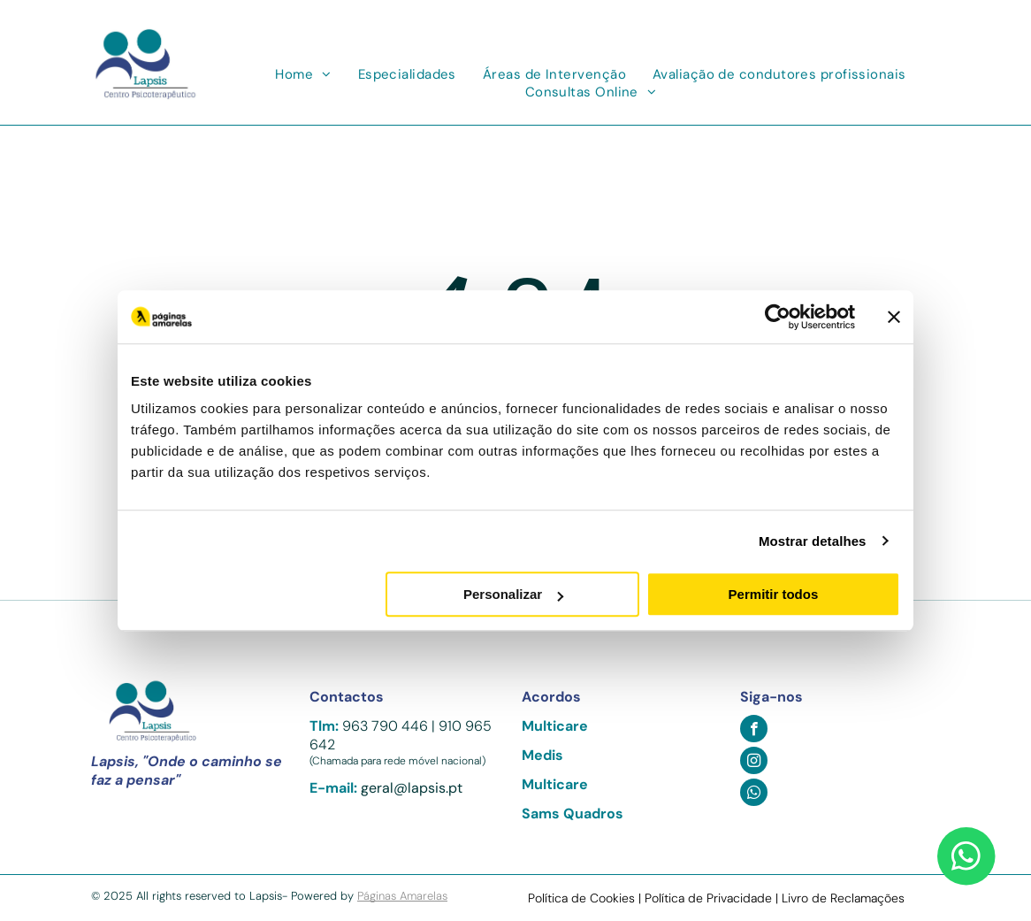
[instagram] (754, 763)
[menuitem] (303, 74)
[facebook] (754, 731)
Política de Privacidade (708, 898)
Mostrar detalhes (813, 541)
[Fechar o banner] (894, 317)
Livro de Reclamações (843, 898)
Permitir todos (774, 594)
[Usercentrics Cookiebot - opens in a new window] (777, 316)
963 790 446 (385, 726)
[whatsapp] (754, 794)
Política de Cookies (581, 898)
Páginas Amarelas (402, 895)
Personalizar (513, 594)
